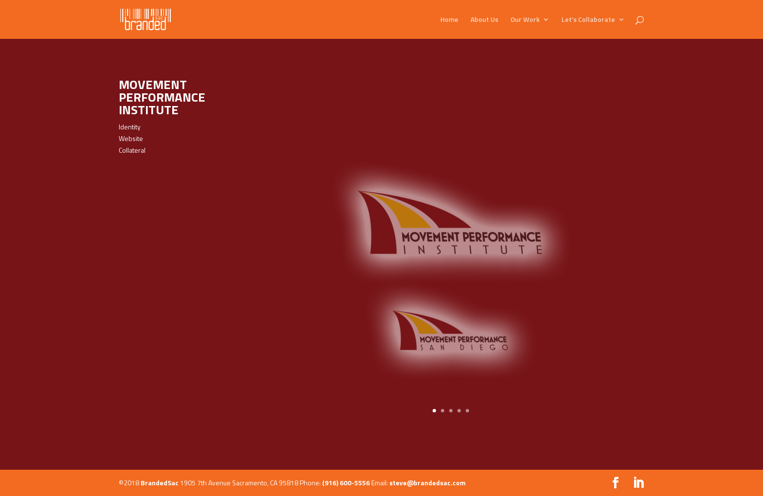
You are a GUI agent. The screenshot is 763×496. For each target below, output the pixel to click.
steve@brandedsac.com (427, 483)
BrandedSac (160, 483)
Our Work (525, 20)
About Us (484, 20)
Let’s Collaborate (588, 20)
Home (449, 20)
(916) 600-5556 (346, 483)
